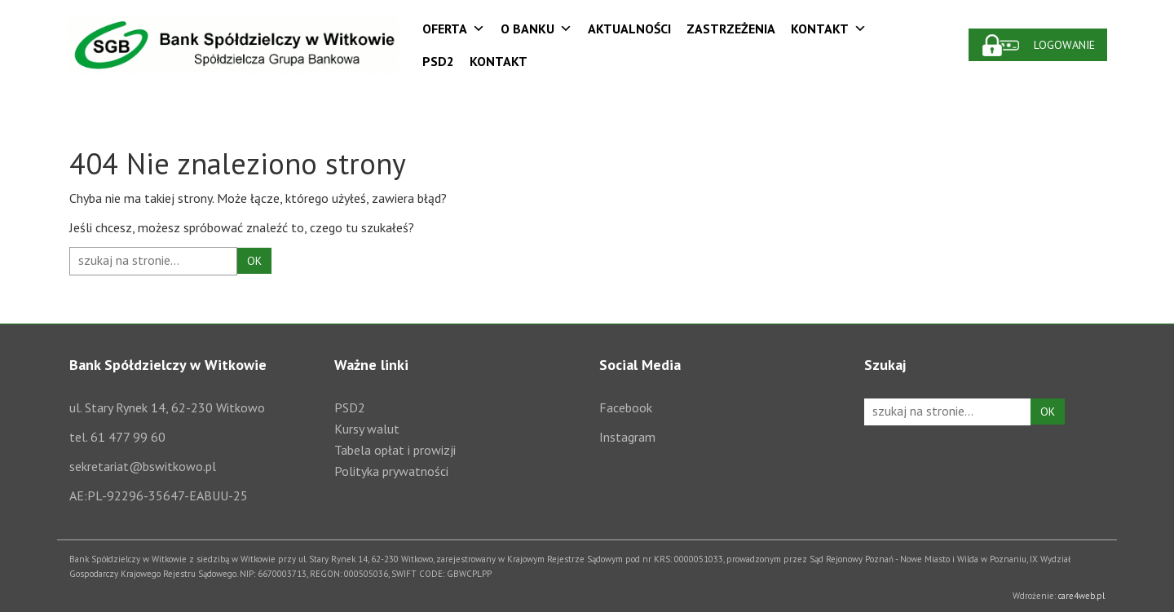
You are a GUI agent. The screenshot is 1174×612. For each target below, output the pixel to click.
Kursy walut (366, 428)
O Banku (536, 28)
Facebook (625, 407)
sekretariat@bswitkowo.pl (142, 466)
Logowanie (1064, 44)
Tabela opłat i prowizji (395, 450)
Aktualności (629, 28)
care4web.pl (1081, 595)
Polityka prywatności (391, 471)
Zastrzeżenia (730, 28)
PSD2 (438, 61)
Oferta (453, 28)
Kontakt (829, 28)
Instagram (627, 437)
